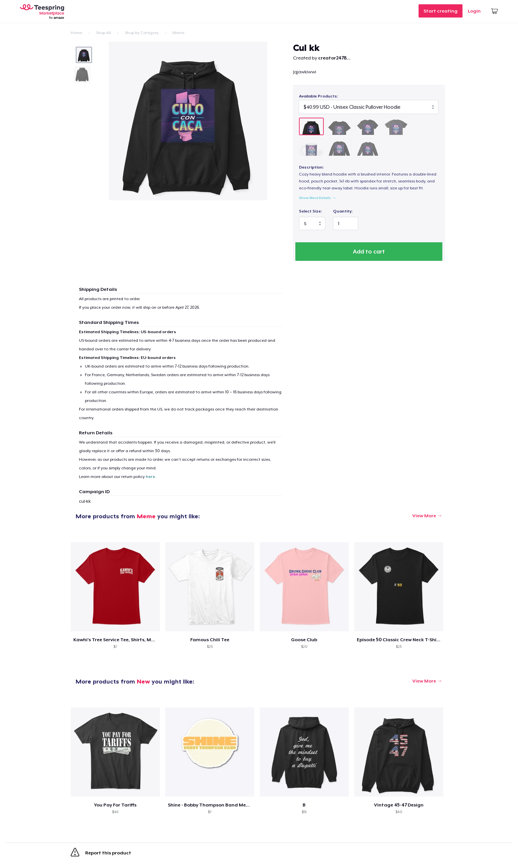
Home (76, 32)
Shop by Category (142, 32)
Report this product (101, 854)
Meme (178, 32)
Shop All (103, 32)
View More (424, 516)
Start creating (441, 11)
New (143, 682)
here (150, 477)
